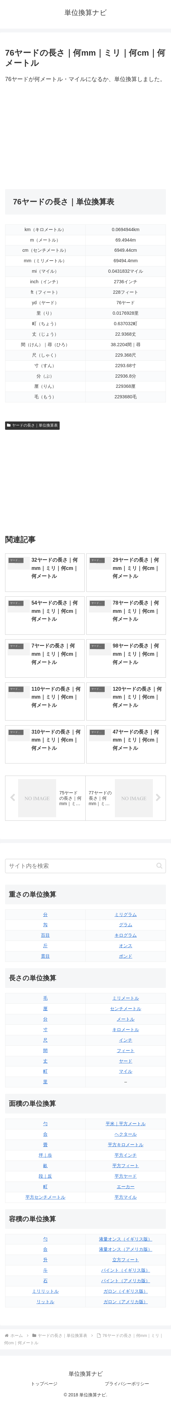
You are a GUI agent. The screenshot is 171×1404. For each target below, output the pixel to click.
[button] (159, 865)
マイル (125, 1071)
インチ (125, 1040)
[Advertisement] (85, 136)
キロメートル (125, 1029)
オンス (125, 945)
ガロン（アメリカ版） (125, 1301)
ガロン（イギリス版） (125, 1291)
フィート (126, 1050)
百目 (45, 935)
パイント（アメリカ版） (125, 1280)
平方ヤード (126, 1176)
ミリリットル (45, 1291)
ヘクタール (126, 1134)
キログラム (126, 935)
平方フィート (125, 1165)
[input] (85, 866)
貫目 (45, 956)
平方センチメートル (45, 1197)
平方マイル (126, 1197)
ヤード (125, 1061)
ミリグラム (126, 914)
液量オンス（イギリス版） (125, 1239)
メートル (126, 1019)
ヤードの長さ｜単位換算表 (32, 425)
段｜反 (45, 1176)
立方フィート (125, 1259)
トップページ (44, 1383)
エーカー (126, 1186)
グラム (125, 924)
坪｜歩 (45, 1155)
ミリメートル (125, 998)
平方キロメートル (125, 1144)
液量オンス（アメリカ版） (125, 1249)
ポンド (125, 956)
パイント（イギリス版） (125, 1270)
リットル (45, 1301)
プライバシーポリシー (127, 1383)
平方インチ (126, 1155)
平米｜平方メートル (126, 1123)
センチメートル (125, 1008)
